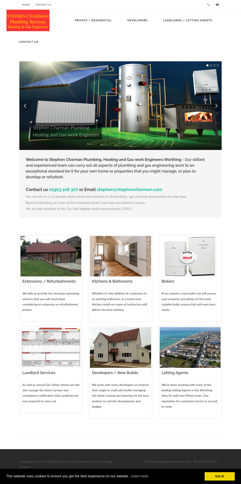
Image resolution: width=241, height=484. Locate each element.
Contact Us (43, 4)
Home (26, 4)
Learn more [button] (139, 476)
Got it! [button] (219, 476)
